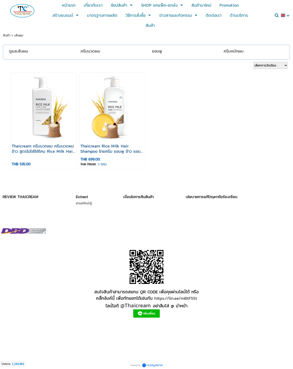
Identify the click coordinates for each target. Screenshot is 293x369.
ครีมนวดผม (90, 51)
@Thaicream (135, 305)
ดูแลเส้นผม (18, 51)
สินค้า (6, 35)
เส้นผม (18, 35)
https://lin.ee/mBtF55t (175, 298)
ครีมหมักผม (234, 51)
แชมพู (157, 51)
